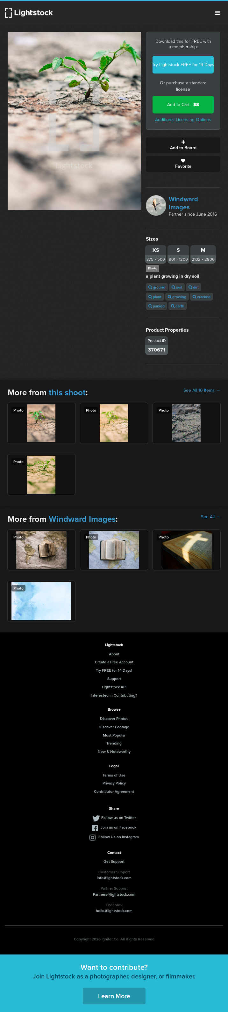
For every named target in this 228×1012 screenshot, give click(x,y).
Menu (218, 13)
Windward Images (183, 203)
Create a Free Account (114, 662)
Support (114, 678)
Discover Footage (114, 727)
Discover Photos (114, 718)
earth (177, 306)
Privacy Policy (114, 783)
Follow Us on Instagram (118, 836)
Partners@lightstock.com (114, 894)
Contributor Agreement (114, 791)
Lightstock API (114, 687)
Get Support (114, 861)
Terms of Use (114, 775)
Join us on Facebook (118, 827)
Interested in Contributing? (114, 695)
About (114, 654)
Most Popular (114, 735)
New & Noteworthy (114, 751)
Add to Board (183, 145)
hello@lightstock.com (114, 910)
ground (156, 287)
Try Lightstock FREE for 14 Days (183, 64)
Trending (114, 743)
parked (156, 306)
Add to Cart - (183, 104)
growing (177, 296)
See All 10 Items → (201, 390)
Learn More (114, 995)
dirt (194, 287)
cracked (201, 296)
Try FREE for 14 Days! (114, 670)
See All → (210, 517)
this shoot (67, 392)
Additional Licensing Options (183, 119)
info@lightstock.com (114, 877)
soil (177, 287)
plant (154, 296)
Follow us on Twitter (118, 817)
